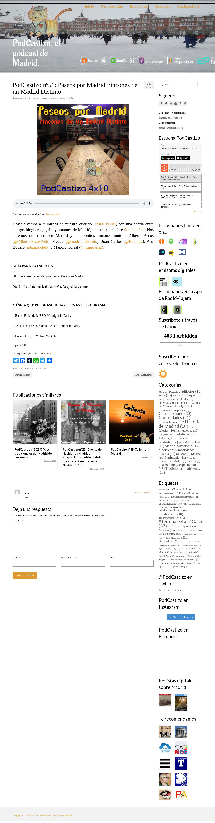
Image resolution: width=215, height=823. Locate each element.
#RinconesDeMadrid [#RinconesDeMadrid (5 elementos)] (172, 517)
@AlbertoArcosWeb (31, 241)
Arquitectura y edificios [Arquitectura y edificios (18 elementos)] (180, 391)
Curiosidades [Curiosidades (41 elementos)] (174, 417)
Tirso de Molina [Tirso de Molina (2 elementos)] (168, 567)
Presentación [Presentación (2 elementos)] (176, 560)
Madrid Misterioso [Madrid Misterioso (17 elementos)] (182, 446)
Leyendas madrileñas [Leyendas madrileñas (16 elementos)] (178, 434)
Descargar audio (53, 214)
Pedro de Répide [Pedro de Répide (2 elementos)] (195, 556)
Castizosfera (134, 230)
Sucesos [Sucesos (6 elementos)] (193, 461)
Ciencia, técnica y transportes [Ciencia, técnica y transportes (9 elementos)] (176, 408)
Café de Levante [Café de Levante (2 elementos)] (179, 530)
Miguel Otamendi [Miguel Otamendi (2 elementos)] (178, 552)
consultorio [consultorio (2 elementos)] (185, 534)
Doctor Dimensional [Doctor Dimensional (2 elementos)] (174, 538)
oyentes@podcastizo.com (171, 118)
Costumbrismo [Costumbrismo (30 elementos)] (175, 413)
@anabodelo (37, 247)
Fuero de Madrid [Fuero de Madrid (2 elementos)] (168, 549)
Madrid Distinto (35, 368)
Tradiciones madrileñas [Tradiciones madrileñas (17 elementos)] (179, 470)
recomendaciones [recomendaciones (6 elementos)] (171, 563)
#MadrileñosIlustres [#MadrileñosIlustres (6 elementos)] (172, 503)
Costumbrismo (46, 98)
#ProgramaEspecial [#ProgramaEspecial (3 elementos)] (171, 507)
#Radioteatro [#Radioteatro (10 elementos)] (171, 514)
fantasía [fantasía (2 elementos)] (187, 545)
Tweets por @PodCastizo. (171, 590)
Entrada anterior (22, 375)
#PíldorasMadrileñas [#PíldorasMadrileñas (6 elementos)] (173, 510)
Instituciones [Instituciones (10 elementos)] (187, 430)
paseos (44, 368)
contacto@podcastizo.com (171, 128)
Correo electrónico (69, 558)
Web (111, 558)
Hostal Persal (104, 224)
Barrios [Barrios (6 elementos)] (179, 395)
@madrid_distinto (82, 241)
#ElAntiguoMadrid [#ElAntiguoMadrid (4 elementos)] (187, 493)
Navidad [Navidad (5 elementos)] (193, 552)
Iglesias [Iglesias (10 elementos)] (167, 430)
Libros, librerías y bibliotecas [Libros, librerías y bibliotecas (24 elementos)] (173, 440)
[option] (35, 437)
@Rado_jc (134, 241)
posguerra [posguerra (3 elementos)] (164, 559)
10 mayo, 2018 (140, 492)
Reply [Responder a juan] (148, 492)
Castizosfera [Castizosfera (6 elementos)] (170, 533)
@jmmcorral (91, 247)
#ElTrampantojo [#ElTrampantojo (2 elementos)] (166, 497)
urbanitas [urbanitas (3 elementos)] (181, 567)
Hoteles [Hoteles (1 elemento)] (193, 427)
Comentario (18, 521)
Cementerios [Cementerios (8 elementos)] (173, 406)
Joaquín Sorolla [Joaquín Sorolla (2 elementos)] (183, 549)
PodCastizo (21, 98)
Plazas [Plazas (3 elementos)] (191, 458)
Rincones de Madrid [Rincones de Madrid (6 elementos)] (172, 461)
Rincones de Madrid (60, 98)
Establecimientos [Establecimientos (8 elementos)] (171, 422)
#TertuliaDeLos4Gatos (21, 368)
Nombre (16, 558)
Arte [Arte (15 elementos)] (165, 395)
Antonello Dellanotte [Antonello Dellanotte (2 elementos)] (176, 527)
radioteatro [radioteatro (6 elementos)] (191, 559)
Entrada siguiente (143, 375)
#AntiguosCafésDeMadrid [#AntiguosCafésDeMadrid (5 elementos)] (175, 489)
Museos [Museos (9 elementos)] (183, 454)
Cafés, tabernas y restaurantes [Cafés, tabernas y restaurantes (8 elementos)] (176, 400)
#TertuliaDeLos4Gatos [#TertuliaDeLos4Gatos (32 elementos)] (181, 523)
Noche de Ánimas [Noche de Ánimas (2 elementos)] (166, 556)
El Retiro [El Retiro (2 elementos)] (183, 542)
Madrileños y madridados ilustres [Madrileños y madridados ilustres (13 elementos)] (176, 452)
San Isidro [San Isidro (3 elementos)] (189, 563)
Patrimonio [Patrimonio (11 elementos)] (175, 457)
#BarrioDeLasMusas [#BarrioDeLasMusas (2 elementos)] (167, 493)
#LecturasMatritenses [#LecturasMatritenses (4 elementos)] (185, 496)
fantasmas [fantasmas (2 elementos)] (177, 545)
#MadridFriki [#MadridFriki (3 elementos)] (166, 500)
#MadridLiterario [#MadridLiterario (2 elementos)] (181, 500)
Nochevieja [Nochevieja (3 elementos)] (180, 556)
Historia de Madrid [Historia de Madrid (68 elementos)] (180, 424)
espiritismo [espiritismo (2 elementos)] (166, 545)
